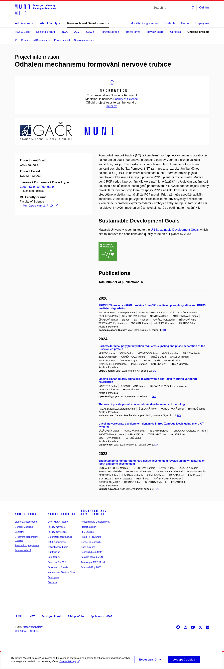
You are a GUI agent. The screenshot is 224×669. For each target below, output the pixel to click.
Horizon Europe (110, 31)
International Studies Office (62, 572)
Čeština (204, 7)
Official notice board (58, 547)
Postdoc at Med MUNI (92, 557)
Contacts (175, 31)
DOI (164, 330)
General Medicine (24, 527)
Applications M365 (101, 616)
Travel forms (133, 31)
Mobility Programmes (144, 23)
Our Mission (54, 552)
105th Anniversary (57, 542)
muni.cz (111, 106)
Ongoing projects (198, 31)
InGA (65, 31)
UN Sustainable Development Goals (175, 229)
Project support (88, 527)
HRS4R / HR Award (91, 537)
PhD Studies (87, 532)
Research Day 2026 (91, 567)
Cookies (34, 631)
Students (169, 23)
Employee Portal (51, 616)
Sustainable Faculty (58, 567)
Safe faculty (54, 557)
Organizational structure (60, 537)
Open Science (88, 547)
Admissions (25, 514)
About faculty (62, 514)
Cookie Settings (78, 663)
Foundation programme (27, 545)
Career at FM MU (57, 562)
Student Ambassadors (26, 521)
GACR (90, 31)
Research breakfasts (91, 552)
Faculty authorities (57, 532)
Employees (202, 23)
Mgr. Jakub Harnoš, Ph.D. (40, 205)
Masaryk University (32, 627)
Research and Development (94, 512)
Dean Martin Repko (58, 521)
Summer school (23, 550)
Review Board (155, 31)
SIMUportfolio (76, 616)
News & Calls (22, 31)
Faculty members (56, 527)
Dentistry (19, 532)
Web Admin (20, 631)
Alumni (185, 23)
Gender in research (91, 542)
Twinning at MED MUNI (93, 562)
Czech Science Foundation (37, 186)
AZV (76, 31)
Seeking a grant (45, 31)
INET (32, 616)
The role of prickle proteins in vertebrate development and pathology (142, 404)
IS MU (18, 616)
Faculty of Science (125, 99)
